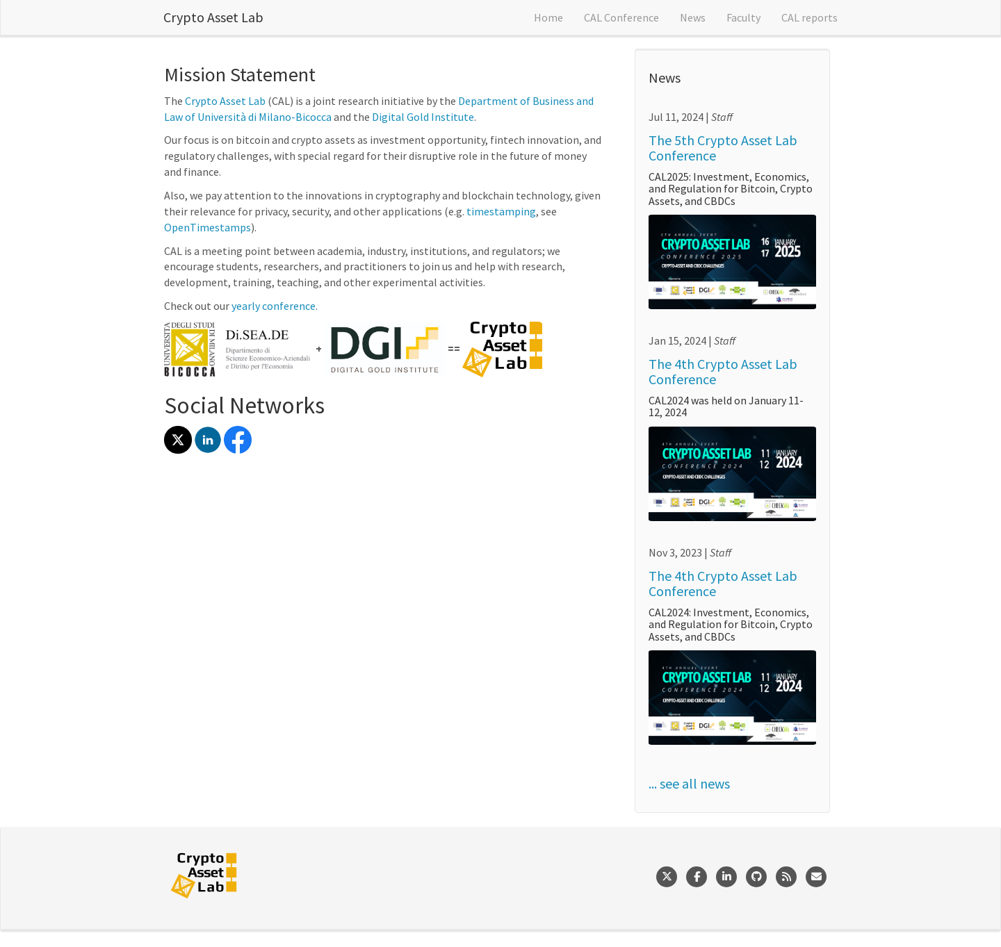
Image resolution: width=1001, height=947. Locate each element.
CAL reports (809, 17)
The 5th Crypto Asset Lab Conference (723, 147)
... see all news (689, 783)
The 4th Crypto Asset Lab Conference (723, 371)
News (693, 17)
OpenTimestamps (207, 227)
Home (548, 17)
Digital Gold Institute (423, 117)
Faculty (743, 17)
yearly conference (273, 306)
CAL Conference (621, 17)
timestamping (501, 211)
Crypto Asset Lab (213, 17)
